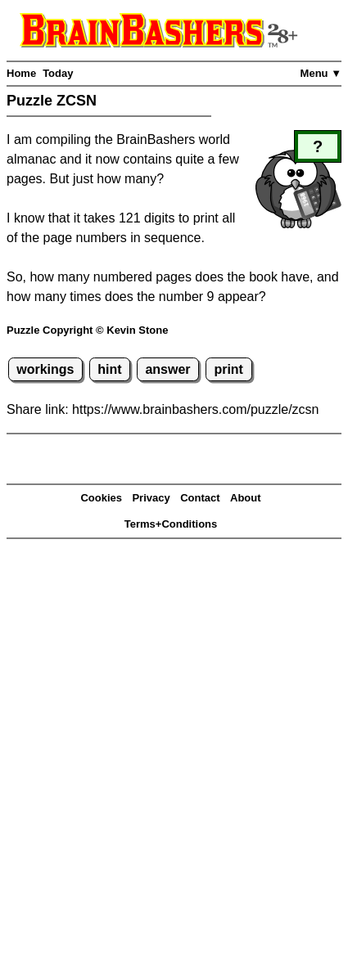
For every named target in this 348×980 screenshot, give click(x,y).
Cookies (101, 498)
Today (58, 73)
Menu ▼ (321, 73)
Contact (199, 498)
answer (167, 369)
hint (109, 369)
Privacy (150, 498)
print (228, 369)
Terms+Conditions (171, 524)
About (245, 498)
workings (45, 369)
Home (21, 73)
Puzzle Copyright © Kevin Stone (87, 330)
